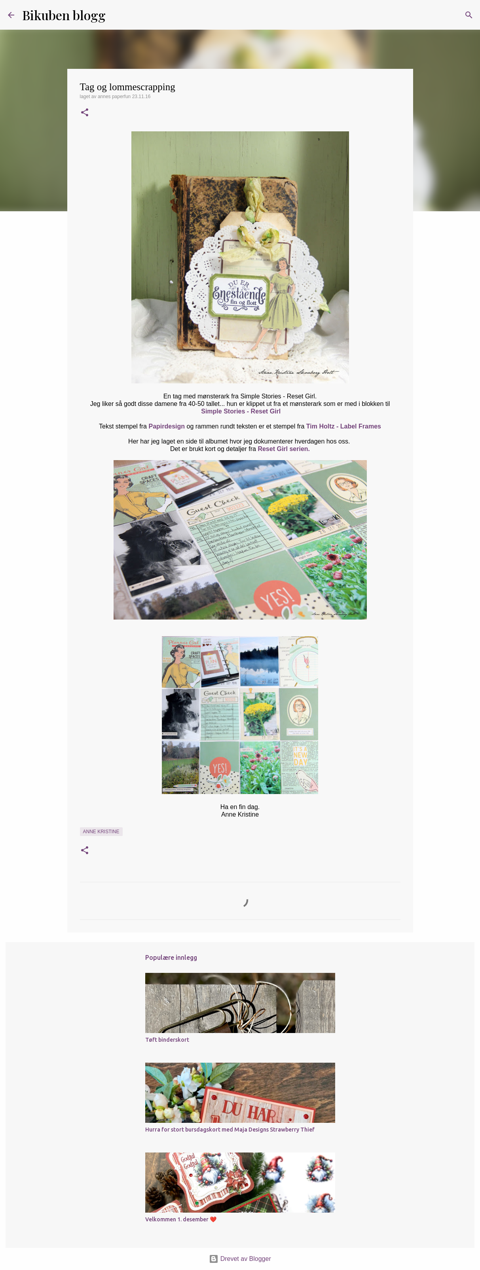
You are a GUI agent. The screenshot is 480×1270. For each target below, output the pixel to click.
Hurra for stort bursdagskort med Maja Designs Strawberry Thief (230, 1129)
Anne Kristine (101, 831)
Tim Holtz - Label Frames (343, 426)
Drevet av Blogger (240, 1258)
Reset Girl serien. (284, 448)
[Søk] (116, 15)
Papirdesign (166, 426)
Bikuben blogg (64, 14)
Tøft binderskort (167, 1040)
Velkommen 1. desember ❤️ (180, 1219)
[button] (84, 113)
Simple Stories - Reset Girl (241, 411)
